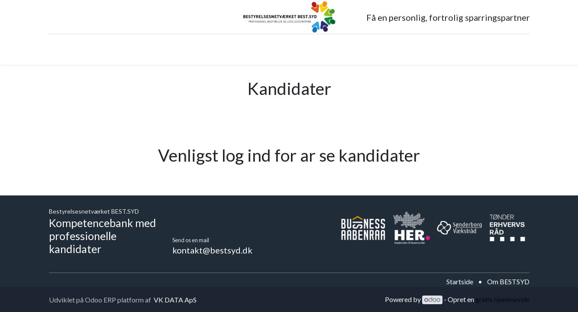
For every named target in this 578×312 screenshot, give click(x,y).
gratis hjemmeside (502, 299)
